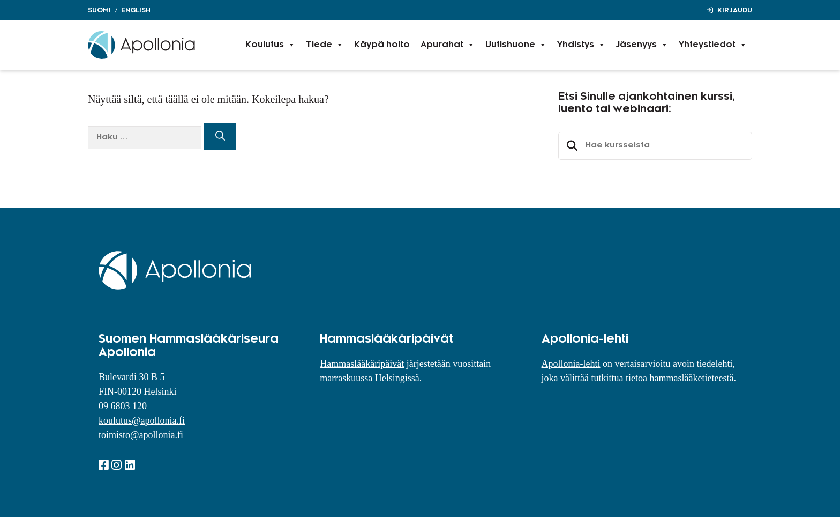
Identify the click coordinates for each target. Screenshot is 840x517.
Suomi (99, 10)
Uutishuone (515, 45)
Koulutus (270, 45)
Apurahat (448, 45)
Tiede (324, 45)
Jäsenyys (642, 45)
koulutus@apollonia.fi (142, 420)
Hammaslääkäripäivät (362, 363)
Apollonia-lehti (571, 363)
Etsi (570, 146)
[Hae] (220, 136)
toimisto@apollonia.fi (141, 435)
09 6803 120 (123, 406)
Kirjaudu (734, 10)
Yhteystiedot (713, 45)
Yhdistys (581, 45)
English (136, 10)
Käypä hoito (382, 45)
